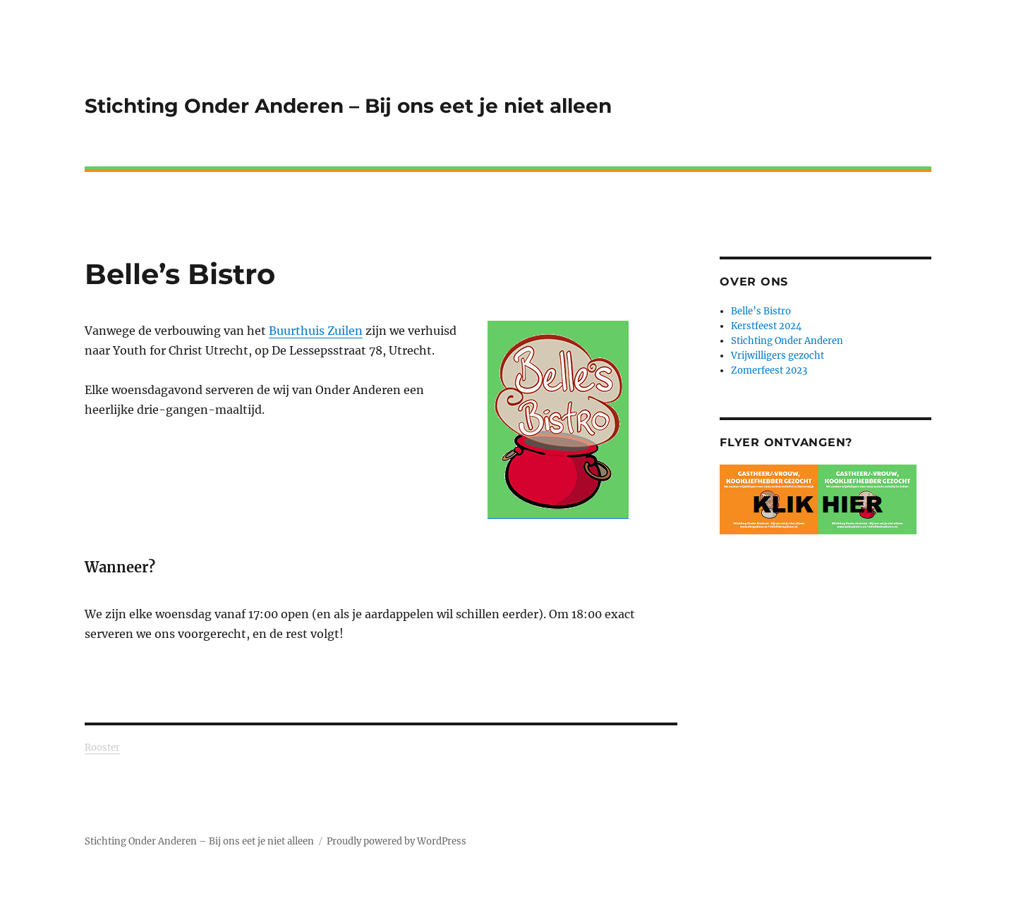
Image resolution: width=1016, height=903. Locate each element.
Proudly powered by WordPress (396, 841)
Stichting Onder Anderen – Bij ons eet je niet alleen (348, 106)
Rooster (102, 748)
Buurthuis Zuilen (316, 331)
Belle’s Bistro (761, 311)
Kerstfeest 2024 (766, 326)
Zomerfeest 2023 (769, 370)
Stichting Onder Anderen (787, 341)
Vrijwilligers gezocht (777, 356)
